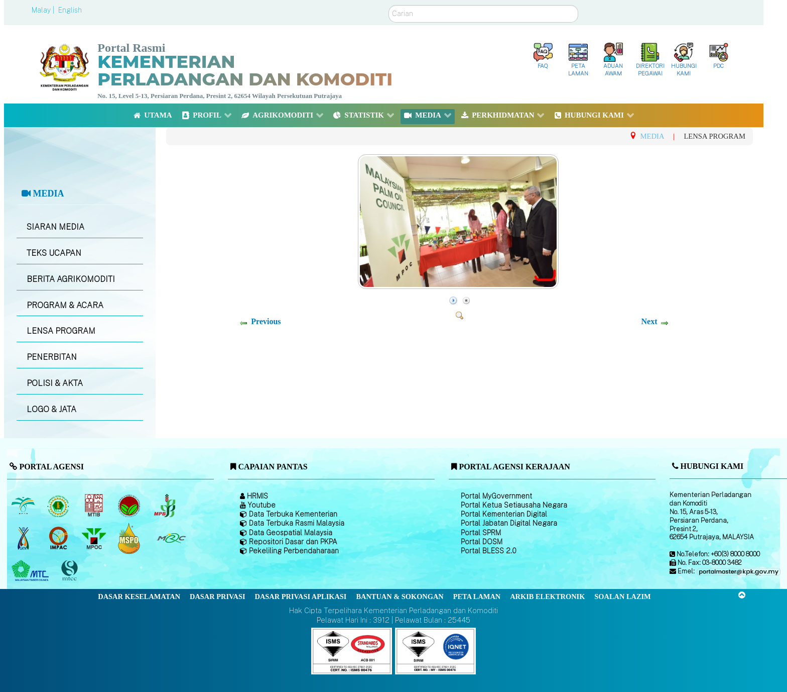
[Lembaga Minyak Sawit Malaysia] (24, 505)
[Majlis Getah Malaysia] (171, 538)
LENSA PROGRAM (61, 331)
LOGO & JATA (51, 409)
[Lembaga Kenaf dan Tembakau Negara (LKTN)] (24, 538)
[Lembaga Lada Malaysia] (165, 505)
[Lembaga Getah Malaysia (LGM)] (59, 505)
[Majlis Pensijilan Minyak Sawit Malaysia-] (130, 538)
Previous (266, 321)
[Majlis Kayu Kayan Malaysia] (31, 571)
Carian (388, 5)
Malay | (44, 10)
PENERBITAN (52, 357)
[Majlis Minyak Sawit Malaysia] (94, 538)
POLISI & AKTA (55, 383)
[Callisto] (351, 650)
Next (649, 321)
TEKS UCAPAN (54, 253)
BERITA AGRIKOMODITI (71, 279)
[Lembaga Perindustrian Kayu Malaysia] (94, 505)
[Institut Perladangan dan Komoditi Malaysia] (59, 538)
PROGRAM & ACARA (65, 305)
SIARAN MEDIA (55, 227)
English (70, 10)
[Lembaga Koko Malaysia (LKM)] (130, 505)
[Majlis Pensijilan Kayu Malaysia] (71, 570)
